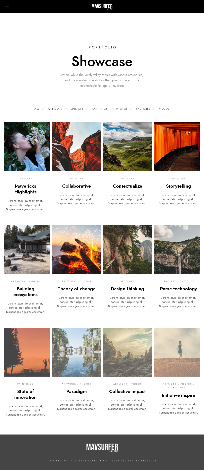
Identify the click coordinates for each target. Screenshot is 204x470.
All (39, 109)
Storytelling (178, 186)
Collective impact (127, 391)
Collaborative (76, 186)
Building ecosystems (25, 291)
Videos (164, 109)
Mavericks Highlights (25, 189)
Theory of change (77, 288)
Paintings (102, 109)
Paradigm (76, 391)
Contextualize (127, 186)
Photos (124, 109)
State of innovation (25, 394)
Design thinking (127, 288)
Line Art (79, 109)
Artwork (57, 109)
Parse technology (178, 288)
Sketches (145, 109)
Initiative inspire (178, 395)
